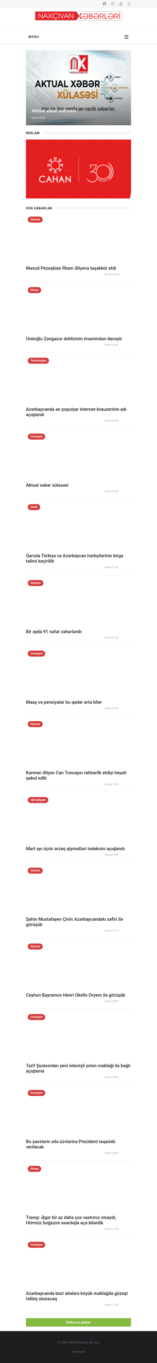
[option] (78, 87)
